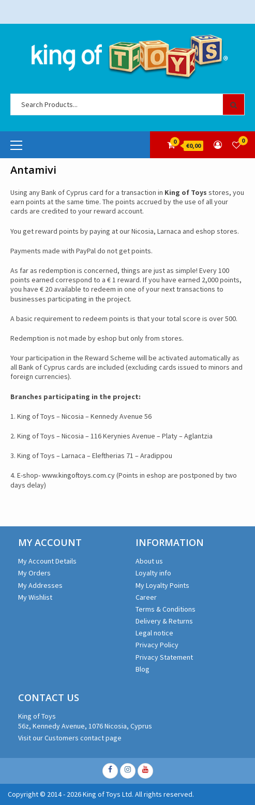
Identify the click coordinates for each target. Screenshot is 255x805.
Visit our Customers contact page (70, 737)
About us (149, 561)
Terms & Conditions (166, 609)
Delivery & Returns (164, 621)
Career (146, 597)
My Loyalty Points (162, 585)
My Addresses (40, 585)
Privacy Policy (157, 644)
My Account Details (47, 561)
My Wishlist (35, 597)
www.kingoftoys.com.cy (78, 475)
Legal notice (154, 632)
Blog (142, 669)
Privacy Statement (164, 657)
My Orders (34, 573)
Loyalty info (153, 573)
